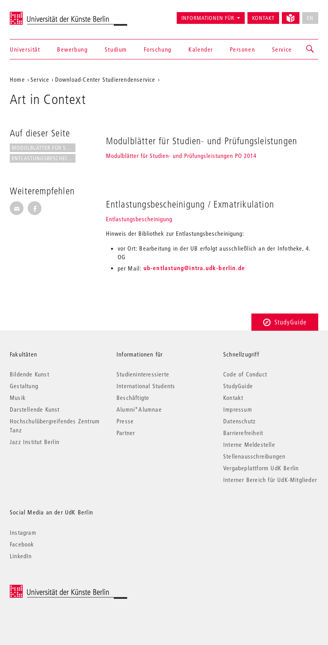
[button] (310, 49)
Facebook (22, 544)
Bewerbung (72, 49)
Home (17, 79)
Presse (125, 421)
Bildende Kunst (29, 374)
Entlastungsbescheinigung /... (43, 158)
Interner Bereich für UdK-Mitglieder (270, 480)
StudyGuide (284, 322)
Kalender (200, 49)
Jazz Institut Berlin (34, 442)
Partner (126, 433)
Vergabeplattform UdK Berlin (261, 468)
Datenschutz (239, 421)
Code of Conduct (245, 374)
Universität (25, 49)
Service (282, 49)
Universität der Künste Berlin (40, 14)
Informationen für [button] (207, 18)
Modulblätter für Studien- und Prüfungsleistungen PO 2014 (181, 155)
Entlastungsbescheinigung (139, 219)
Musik (18, 397)
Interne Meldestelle (249, 444)
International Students (146, 386)
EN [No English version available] (310, 18)
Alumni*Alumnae (139, 409)
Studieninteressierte (143, 374)
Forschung (157, 49)
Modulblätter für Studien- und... (43, 147)
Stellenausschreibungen (254, 456)
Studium (116, 49)
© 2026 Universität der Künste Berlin (50, 589)
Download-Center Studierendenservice (105, 79)
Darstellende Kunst (35, 409)
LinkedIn (21, 556)
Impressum (237, 409)
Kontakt (263, 18)
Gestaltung (24, 386)
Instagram (23, 532)
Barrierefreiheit (243, 433)
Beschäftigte (133, 397)
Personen (242, 49)
